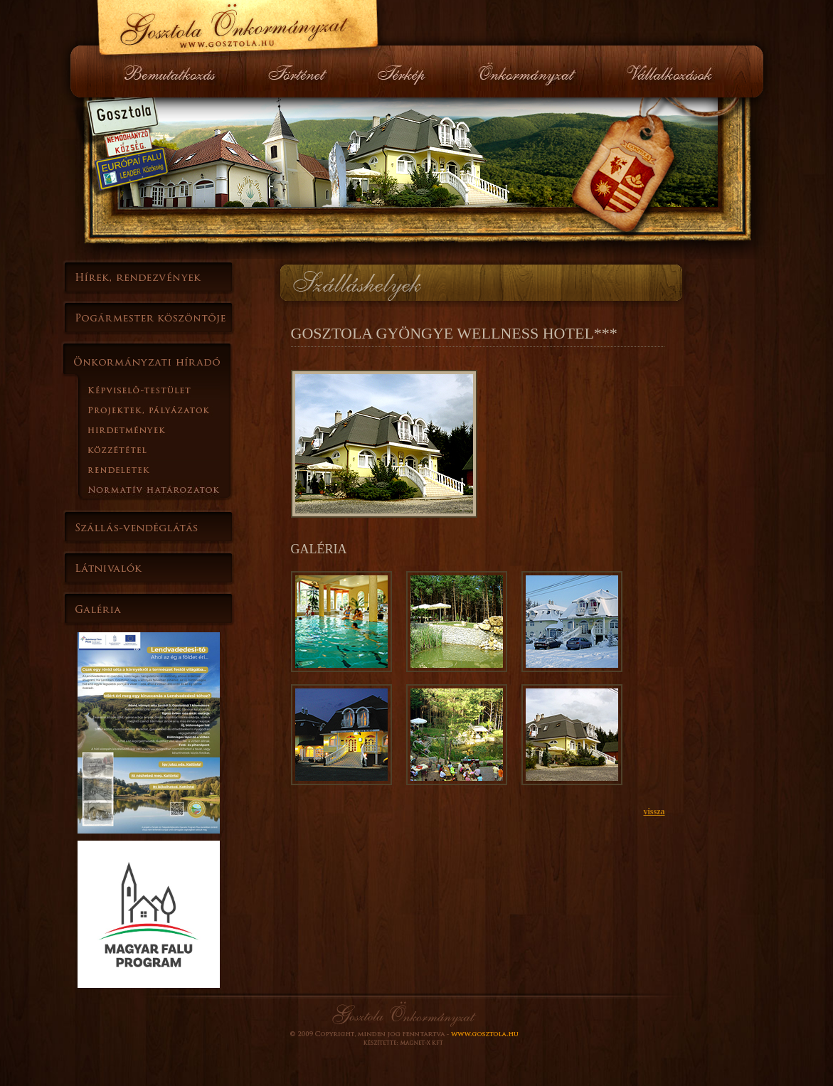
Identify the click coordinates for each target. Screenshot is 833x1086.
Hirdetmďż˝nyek (170, 429)
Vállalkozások (668, 71)
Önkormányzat (526, 71)
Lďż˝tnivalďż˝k (148, 568)
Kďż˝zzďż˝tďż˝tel (170, 449)
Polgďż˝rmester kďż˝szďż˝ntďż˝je (148, 318)
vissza (654, 811)
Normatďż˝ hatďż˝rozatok (170, 489)
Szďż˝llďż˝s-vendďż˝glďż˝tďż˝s (148, 527)
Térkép (402, 71)
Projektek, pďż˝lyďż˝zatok (170, 409)
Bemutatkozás (176, 71)
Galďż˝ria (148, 609)
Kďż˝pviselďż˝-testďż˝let (170, 389)
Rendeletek (170, 469)
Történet (297, 71)
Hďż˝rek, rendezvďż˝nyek (148, 277)
